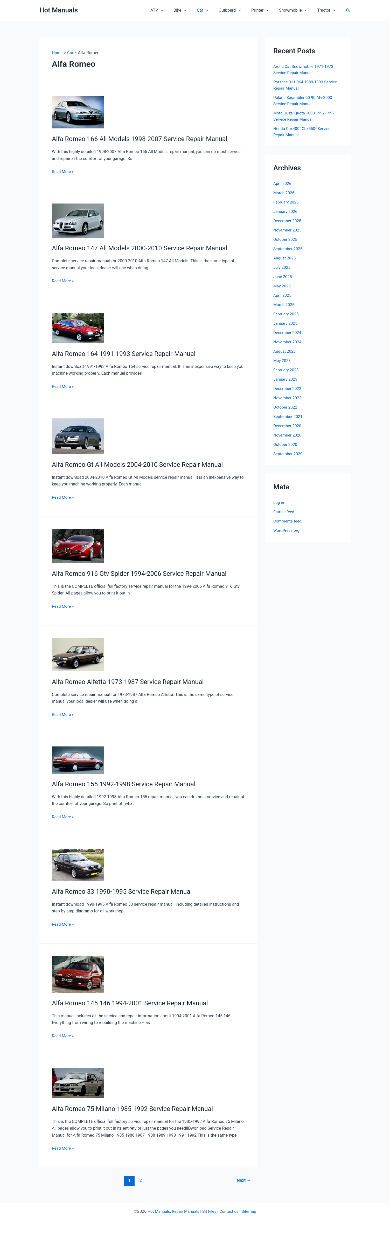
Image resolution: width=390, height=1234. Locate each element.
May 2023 (282, 360)
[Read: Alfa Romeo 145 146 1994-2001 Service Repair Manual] (78, 974)
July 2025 (282, 267)
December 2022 (288, 388)
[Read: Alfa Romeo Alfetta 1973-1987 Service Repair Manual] (78, 654)
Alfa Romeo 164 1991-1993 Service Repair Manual (127, 354)
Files (212, 1211)
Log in (278, 502)
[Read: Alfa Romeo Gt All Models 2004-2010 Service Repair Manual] (78, 435)
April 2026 (282, 183)
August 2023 (285, 351)
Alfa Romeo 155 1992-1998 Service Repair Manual (127, 784)
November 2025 (288, 230)
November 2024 (288, 341)
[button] (174, 10)
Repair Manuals (185, 1211)
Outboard (237, 10)
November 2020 (288, 435)
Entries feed (284, 511)
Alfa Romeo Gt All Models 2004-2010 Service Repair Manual (141, 464)
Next (243, 1180)
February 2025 (286, 313)
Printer (265, 10)
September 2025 (288, 248)
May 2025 (282, 286)
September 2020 (288, 453)
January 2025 (285, 323)
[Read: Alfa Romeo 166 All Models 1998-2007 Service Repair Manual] (78, 111)
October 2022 (285, 407)
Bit (204, 1211)
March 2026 (284, 192)
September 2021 (288, 416)
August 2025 (285, 258)
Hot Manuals (58, 10)
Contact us (230, 1211)
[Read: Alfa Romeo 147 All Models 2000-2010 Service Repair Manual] (78, 220)
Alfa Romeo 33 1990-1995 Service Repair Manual (125, 891)
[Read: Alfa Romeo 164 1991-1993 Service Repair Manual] (78, 327)
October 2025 (285, 239)
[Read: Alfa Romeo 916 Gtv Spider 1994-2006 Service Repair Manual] (78, 545)
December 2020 (288, 425)
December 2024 (288, 332)
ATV (170, 10)
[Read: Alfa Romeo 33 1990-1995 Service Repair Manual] (78, 864)
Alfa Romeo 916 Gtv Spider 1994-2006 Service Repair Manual (143, 573)
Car (212, 10)
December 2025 (288, 220)
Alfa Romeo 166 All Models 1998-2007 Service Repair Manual (143, 139)
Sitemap (251, 1211)
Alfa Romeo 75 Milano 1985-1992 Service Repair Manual (136, 1109)
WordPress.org (287, 530)
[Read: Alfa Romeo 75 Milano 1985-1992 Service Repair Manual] (78, 1082)
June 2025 (283, 276)
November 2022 (288, 397)
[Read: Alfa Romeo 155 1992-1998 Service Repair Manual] (78, 759)
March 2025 (284, 304)
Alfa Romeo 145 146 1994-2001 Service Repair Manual (133, 1003)
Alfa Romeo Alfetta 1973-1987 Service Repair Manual (131, 682)
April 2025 (282, 295)
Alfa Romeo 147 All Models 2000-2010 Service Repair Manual (143, 248)
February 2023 (286, 369)
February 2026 (286, 202)
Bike (191, 10)
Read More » (63, 171)
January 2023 (285, 379)
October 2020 (285, 444)
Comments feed (288, 521)
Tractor (327, 10)
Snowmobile (296, 10)
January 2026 (285, 211)
